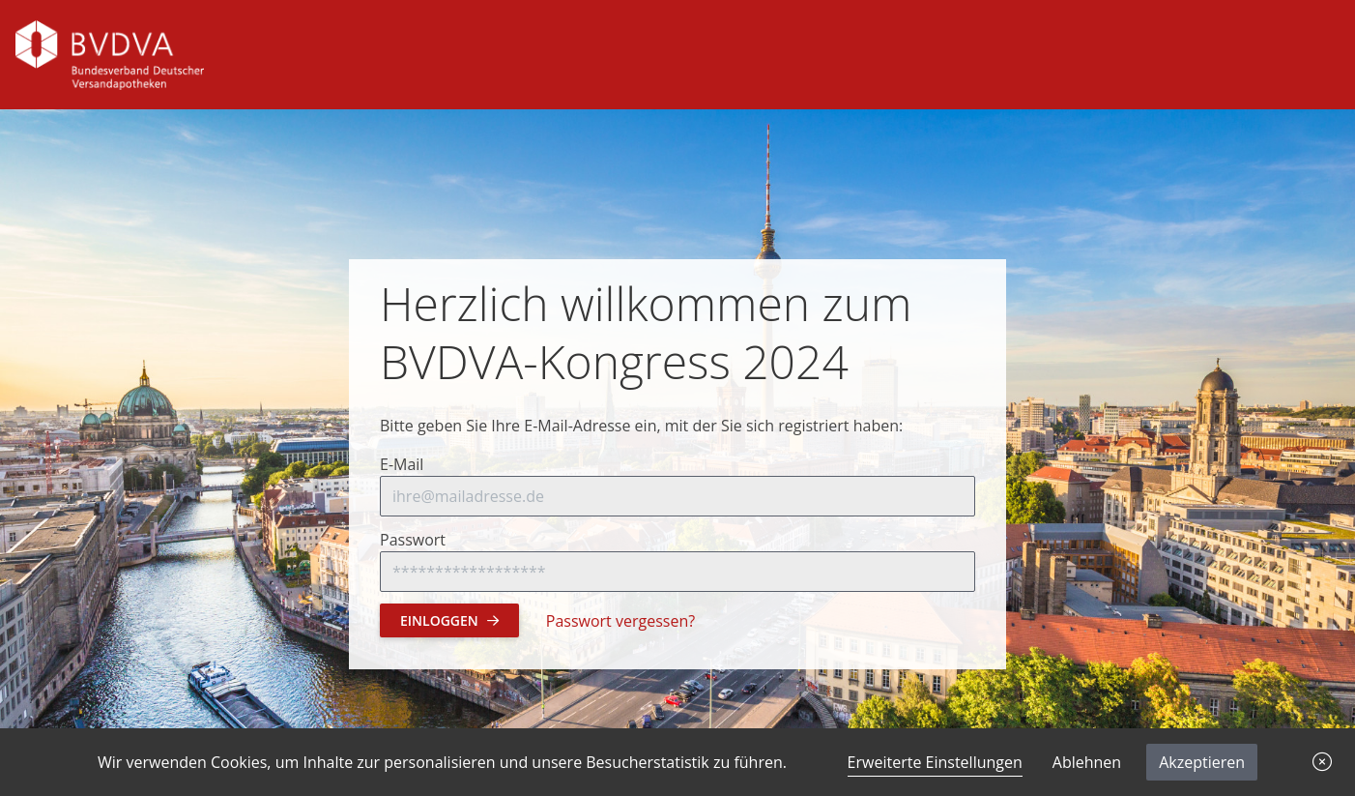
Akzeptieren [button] (1202, 762)
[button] (1322, 762)
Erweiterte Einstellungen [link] (935, 762)
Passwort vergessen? (620, 621)
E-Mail (401, 464)
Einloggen (449, 620)
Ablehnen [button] (1086, 762)
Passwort (413, 539)
